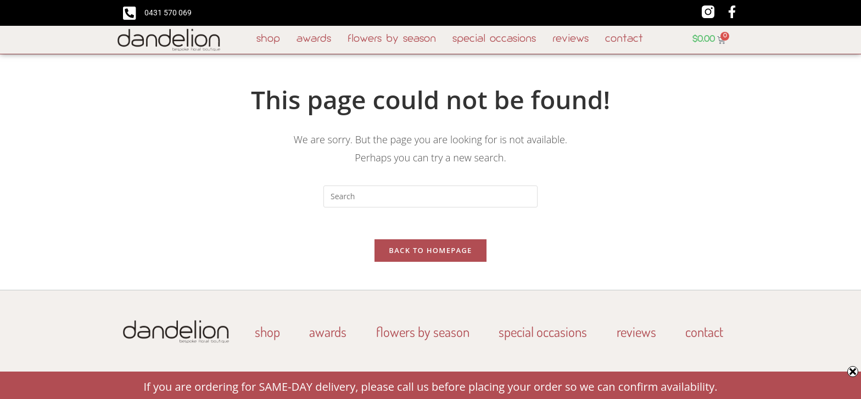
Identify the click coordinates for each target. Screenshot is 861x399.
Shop (268, 39)
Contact (624, 39)
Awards (314, 39)
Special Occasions (494, 39)
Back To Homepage (430, 252)
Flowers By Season (392, 39)
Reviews (570, 39)
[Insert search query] (430, 196)
